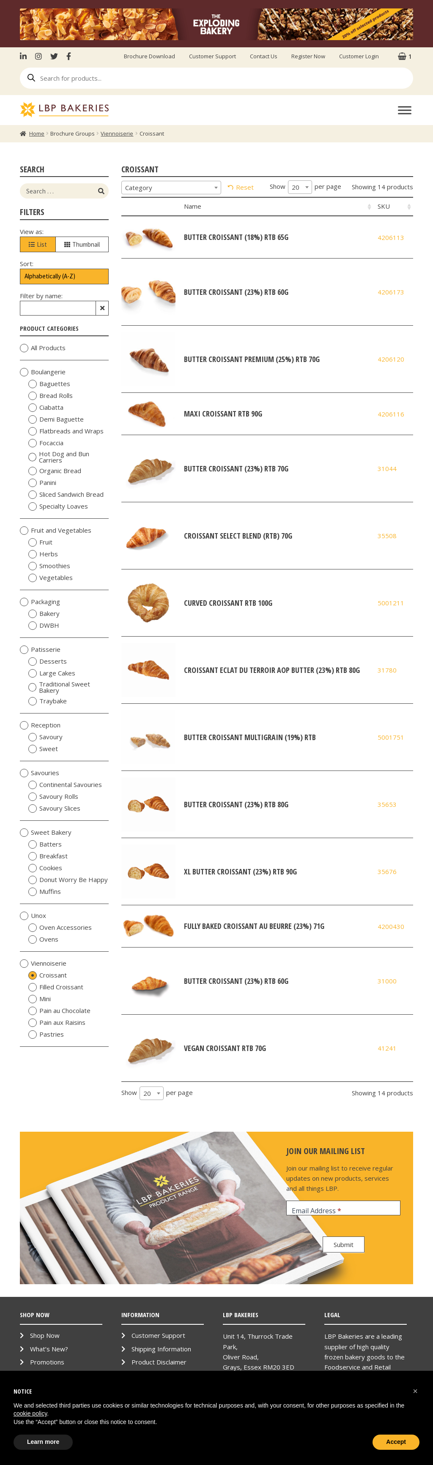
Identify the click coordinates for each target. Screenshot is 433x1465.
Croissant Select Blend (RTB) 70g (238, 536)
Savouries (39, 773)
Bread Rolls (50, 396)
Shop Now (45, 1335)
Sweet (43, 749)
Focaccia (45, 443)
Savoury (45, 737)
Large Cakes (51, 673)
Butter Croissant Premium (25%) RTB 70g (252, 359)
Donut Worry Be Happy (68, 880)
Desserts (47, 661)
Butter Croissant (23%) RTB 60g (236, 292)
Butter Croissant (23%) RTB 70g (236, 468)
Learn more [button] (43, 1441)
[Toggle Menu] (404, 110)
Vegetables (50, 578)
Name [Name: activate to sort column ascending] (192, 206)
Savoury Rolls (53, 796)
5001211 (391, 603)
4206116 (391, 414)
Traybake (47, 701)
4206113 (391, 237)
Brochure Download (149, 56)
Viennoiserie (117, 133)
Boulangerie (43, 372)
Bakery (44, 614)
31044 (387, 468)
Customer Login (359, 56)
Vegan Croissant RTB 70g (225, 1048)
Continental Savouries (65, 785)
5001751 (391, 737)
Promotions (47, 1362)
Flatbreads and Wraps (66, 431)
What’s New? (49, 1349)
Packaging (40, 602)
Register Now (308, 56)
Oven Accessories (60, 927)
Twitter (54, 56)
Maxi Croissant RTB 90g (223, 413)
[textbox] (171, 187)
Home (36, 133)
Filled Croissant (55, 987)
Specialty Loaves (58, 506)
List (38, 244)
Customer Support (212, 56)
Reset (245, 187)
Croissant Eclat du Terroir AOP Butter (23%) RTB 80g (272, 670)
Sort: (26, 263)
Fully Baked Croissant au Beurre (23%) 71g (254, 926)
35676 (387, 871)
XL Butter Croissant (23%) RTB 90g (240, 871)
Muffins (44, 892)
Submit (344, 1244)
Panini (42, 483)
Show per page (305, 187)
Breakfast (48, 856)
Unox (33, 916)
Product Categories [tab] (64, 328)
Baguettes (49, 384)
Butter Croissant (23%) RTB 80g (236, 804)
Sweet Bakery (45, 832)
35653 (387, 804)
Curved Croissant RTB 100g (228, 603)
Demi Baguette (56, 419)
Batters (45, 844)
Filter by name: (41, 295)
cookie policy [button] (30, 1413)
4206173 (391, 292)
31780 (387, 670)
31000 (387, 981)
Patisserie (40, 649)
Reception (40, 725)
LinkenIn (25, 56)
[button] (415, 1391)
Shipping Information (161, 1349)
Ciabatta (45, 407)
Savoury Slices (54, 808)
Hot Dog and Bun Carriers (58, 457)
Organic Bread (54, 471)
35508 (387, 535)
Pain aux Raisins (56, 1022)
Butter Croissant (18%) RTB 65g (236, 237)
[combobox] (171, 187)
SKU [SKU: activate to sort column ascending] (384, 206)
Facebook (68, 56)
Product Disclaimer (159, 1362)
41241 (387, 1048)
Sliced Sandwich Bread (66, 494)
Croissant (47, 975)
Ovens (43, 939)
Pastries (46, 1034)
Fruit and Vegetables (55, 530)
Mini (39, 999)
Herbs (43, 554)
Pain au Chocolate (59, 1011)
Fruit (40, 542)
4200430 (391, 926)
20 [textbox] (295, 187)
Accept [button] (396, 1441)
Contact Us (263, 56)
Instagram (38, 56)
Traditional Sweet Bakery (59, 687)
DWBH (43, 625)
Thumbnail (82, 244)
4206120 (391, 359)
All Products (43, 348)
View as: (32, 231)
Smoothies (49, 566)
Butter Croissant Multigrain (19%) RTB (250, 737)
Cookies (45, 868)
